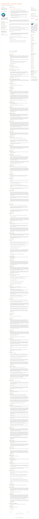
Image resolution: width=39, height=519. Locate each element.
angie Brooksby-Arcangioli (13, 503)
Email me (37, 10)
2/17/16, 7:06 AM (11, 64)
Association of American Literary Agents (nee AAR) (34, 72)
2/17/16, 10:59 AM (12, 284)
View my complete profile (33, 32)
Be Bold (31, 35)
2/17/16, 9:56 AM (11, 238)
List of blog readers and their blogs (34, 16)
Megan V (11, 145)
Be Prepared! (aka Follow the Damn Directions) (34, 43)
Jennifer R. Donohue (12, 113)
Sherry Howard (11, 484)
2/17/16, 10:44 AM (12, 265)
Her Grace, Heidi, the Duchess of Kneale (14, 274)
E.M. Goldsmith (11, 102)
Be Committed (32, 37)
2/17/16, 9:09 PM (11, 492)
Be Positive (32, 42)
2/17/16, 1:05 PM (11, 392)
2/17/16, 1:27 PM (11, 426)
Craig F (10, 204)
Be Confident (32, 38)
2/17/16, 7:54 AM (11, 130)
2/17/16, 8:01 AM (11, 135)
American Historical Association (34, 77)
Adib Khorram (11, 266)
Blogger (22, 517)
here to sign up (3, 8)
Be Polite (32, 41)
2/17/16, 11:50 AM (12, 329)
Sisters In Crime (32, 75)
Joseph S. (11, 390)
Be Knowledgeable (33, 40)
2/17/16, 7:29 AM (11, 86)
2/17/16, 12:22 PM (12, 365)
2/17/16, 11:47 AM (12, 317)
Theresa (11, 462)
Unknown (11, 83)
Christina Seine (11, 440)
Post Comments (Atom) (21, 513)
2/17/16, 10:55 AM (12, 273)
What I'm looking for (3, 28)
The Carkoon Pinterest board (34, 15)
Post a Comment (11, 509)
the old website (18, 108)
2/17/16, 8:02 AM (11, 144)
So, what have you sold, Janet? (4, 29)
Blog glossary (32, 14)
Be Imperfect (32, 39)
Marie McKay (11, 455)
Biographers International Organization (33, 74)
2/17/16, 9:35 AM (11, 189)
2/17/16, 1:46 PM (11, 446)
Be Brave (32, 36)
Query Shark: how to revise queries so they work (4, 27)
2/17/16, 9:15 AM (11, 173)
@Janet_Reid (33, 8)
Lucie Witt (11, 174)
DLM (10, 90)
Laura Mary (11, 65)
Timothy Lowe (11, 470)
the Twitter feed (22, 108)
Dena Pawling (11, 190)
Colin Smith (11, 121)
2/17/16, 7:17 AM (11, 68)
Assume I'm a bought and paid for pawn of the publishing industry (34, 80)
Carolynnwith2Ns (12, 256)
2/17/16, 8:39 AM (11, 164)
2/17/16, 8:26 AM (11, 153)
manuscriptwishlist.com (14, 108)
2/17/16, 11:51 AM (12, 337)
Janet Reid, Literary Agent (11, 4)
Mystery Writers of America (33, 76)
